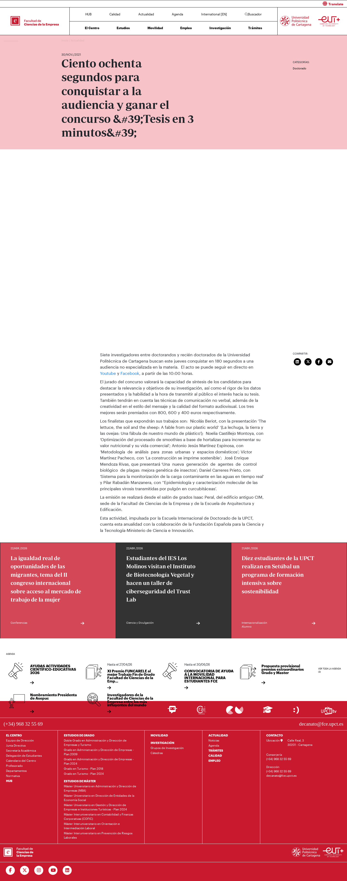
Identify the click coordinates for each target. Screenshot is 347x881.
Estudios (123, 28)
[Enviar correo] (329, 361)
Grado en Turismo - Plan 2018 (83, 768)
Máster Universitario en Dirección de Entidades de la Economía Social (99, 798)
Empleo (186, 28)
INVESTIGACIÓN (162, 742)
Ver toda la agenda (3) (329, 670)
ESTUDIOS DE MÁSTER (80, 781)
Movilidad (155, 28)
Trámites (255, 28)
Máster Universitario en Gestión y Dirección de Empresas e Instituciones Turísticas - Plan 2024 (95, 807)
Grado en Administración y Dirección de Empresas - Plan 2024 (99, 761)
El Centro (92, 28)
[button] (262, 3)
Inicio (65, 40)
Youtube (108, 373)
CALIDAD (215, 755)
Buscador (253, 14)
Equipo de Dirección (20, 740)
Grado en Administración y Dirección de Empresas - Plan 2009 (99, 752)
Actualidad (146, 14)
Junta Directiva (16, 745)
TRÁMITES (215, 750)
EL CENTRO (14, 735)
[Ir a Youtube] (53, 870)
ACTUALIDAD (218, 735)
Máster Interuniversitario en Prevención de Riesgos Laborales (98, 835)
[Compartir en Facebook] (318, 361)
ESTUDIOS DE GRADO (79, 735)
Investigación (220, 28)
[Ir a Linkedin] (67, 870)
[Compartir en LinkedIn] (297, 361)
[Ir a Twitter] (25, 870)
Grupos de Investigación (167, 747)
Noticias (213, 740)
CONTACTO (274, 735)
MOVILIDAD (159, 735)
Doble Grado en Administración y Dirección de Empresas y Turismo (95, 742)
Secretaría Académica (21, 750)
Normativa (13, 775)
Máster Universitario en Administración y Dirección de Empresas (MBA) (100, 788)
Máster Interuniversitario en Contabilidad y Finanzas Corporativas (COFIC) (98, 816)
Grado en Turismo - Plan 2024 (84, 773)
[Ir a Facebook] (10, 870)
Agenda (177, 14)
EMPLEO (214, 760)
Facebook (129, 373)
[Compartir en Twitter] (308, 361)
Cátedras (157, 753)
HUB (88, 14)
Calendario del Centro (21, 760)
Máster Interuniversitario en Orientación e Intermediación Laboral (92, 826)
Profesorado (14, 765)
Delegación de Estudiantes (24, 755)
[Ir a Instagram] (39, 870)
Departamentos (16, 770)
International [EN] (214, 14)
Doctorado (299, 68)
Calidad (114, 14)
